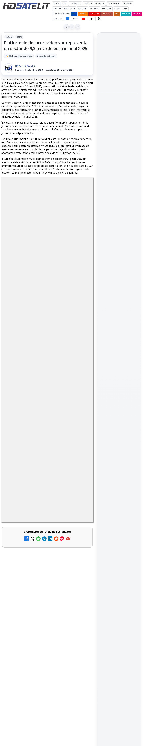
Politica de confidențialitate (118, 439)
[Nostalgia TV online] (81, 479)
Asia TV (17, 444)
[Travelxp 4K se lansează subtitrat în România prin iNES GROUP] (81, 506)
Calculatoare (120, 8)
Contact (58, 19)
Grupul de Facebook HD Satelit (118, 308)
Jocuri (9, 37)
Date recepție (114, 3)
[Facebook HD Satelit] (67, 19)
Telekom (137, 14)
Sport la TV (69, 8)
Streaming (127, 3)
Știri (64, 3)
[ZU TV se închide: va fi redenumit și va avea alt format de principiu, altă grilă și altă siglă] (81, 422)
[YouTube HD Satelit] (83, 19)
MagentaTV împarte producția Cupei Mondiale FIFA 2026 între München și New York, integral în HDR (39, 528)
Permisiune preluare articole (118, 420)
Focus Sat (107, 14)
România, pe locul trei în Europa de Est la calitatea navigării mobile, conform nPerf (118, 79)
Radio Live (106, 8)
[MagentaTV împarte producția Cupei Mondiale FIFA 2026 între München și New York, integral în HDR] (81, 533)
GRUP (75, 19)
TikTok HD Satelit (119, 333)
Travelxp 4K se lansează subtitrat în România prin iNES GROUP (39, 500)
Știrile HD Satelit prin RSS (118, 359)
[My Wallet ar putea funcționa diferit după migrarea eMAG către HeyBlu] (81, 395)
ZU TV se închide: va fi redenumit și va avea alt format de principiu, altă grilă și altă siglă (41, 418)
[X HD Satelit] (99, 19)
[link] (47, 371)
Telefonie (82, 8)
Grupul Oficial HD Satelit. (31, 283)
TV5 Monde (20, 582)
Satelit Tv (99, 3)
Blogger (94, 639)
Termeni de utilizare (118, 430)
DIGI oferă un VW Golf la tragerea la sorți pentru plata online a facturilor (39, 610)
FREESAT (113, 387)
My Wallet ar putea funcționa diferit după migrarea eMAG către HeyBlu (39, 389)
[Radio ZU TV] (81, 562)
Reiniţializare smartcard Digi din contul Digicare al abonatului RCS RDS (49, 366)
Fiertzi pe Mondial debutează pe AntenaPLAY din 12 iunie (118, 61)
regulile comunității (48, 275)
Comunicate (75, 3)
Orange (82, 14)
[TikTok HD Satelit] (91, 19)
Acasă (56, 3)
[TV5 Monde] (81, 589)
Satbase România (61, 14)
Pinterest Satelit (118, 349)
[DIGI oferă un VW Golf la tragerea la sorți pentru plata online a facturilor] (81, 616)
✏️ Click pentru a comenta (19, 56)
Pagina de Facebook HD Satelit (118, 297)
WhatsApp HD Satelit (119, 317)
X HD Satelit (119, 341)
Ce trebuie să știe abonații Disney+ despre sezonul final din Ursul (118, 97)
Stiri (19, 37)
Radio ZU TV (21, 555)
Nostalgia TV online (26, 471)
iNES (117, 14)
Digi (103, 387)
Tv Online (94, 8)
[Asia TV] (81, 451)
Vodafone (94, 14)
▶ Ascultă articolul (46, 56)
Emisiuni (57, 8)
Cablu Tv (88, 3)
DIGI (74, 14)
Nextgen (126, 14)
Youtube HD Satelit (119, 325)
